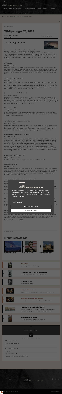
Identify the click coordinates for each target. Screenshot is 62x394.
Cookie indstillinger (17, 202)
